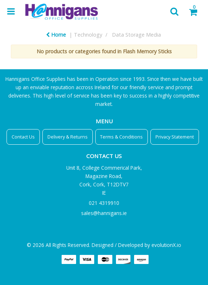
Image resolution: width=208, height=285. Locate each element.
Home (56, 34)
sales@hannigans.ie (104, 213)
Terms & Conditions (121, 136)
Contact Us (23, 136)
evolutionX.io (166, 244)
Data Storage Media (136, 34)
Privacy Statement (174, 136)
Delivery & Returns (67, 136)
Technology (88, 34)
